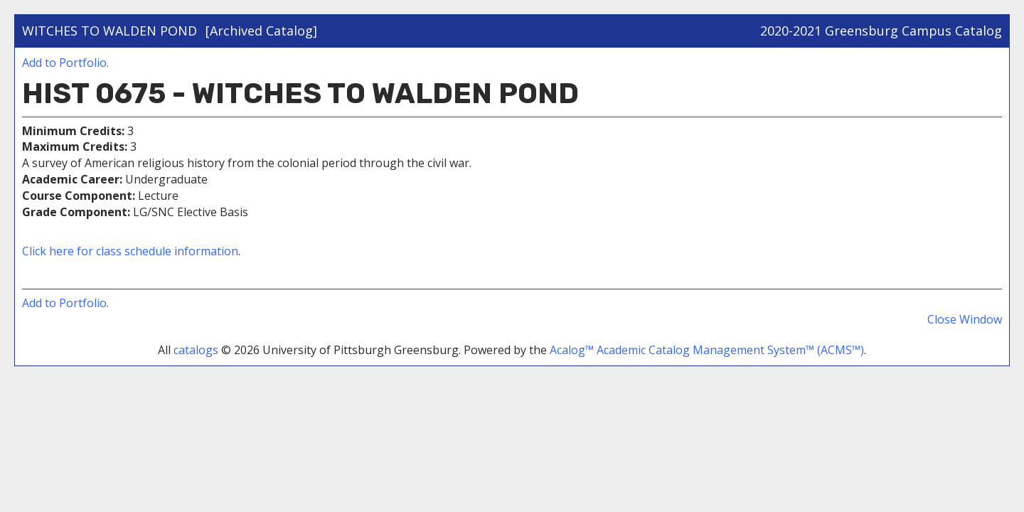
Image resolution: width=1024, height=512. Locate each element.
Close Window (964, 319)
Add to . (65, 62)
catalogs (196, 350)
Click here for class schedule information (130, 251)
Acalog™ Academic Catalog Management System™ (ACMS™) (707, 350)
